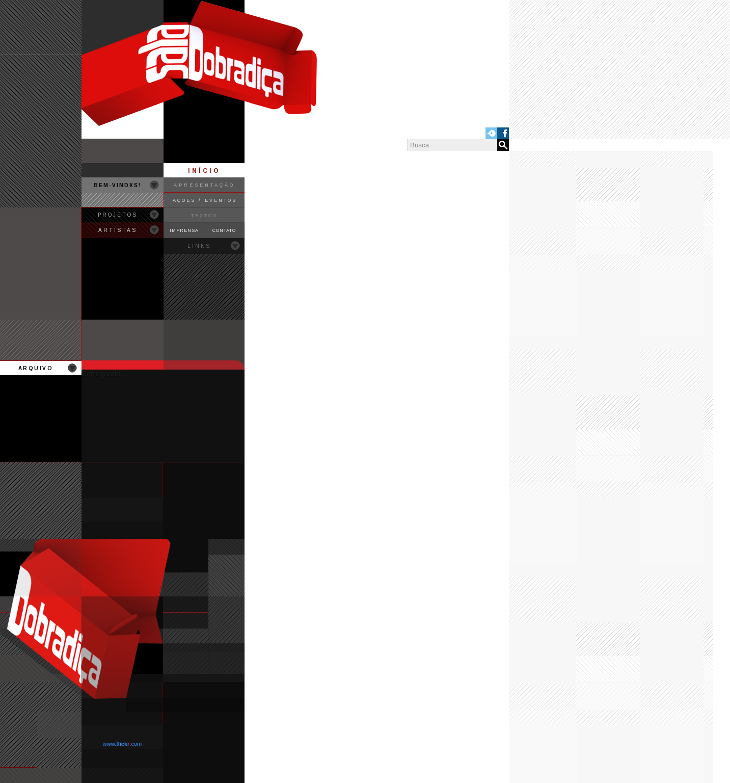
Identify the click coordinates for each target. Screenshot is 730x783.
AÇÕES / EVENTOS (205, 200)
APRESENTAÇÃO (204, 185)
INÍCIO (204, 170)
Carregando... (104, 374)
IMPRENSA (184, 230)
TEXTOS (204, 215)
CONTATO (224, 230)
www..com (122, 744)
